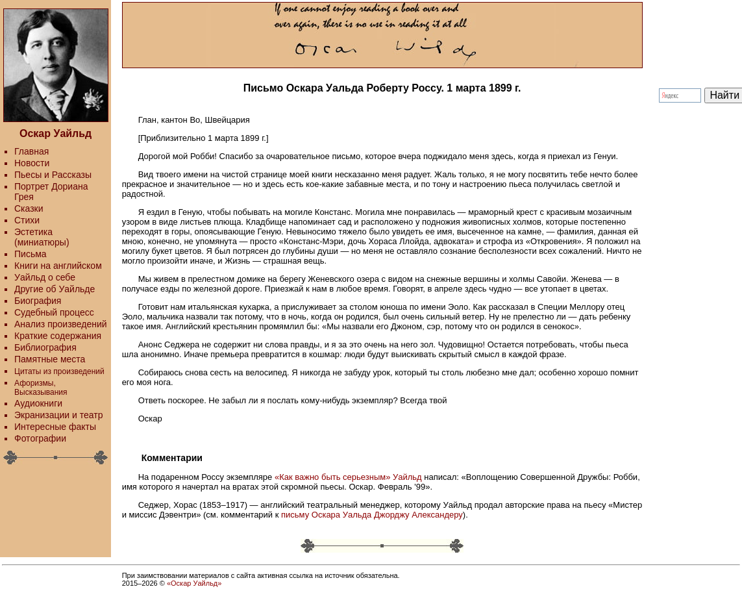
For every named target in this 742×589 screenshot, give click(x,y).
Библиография (45, 347)
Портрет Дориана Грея (51, 191)
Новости (31, 163)
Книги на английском (58, 265)
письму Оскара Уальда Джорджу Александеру (372, 515)
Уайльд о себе (44, 277)
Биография (37, 300)
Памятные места (49, 359)
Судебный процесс (54, 312)
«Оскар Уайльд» (194, 583)
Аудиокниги (38, 403)
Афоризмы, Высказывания (41, 388)
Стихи (27, 220)
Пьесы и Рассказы (53, 174)
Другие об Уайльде (54, 289)
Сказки (28, 208)
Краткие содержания (57, 336)
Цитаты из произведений (59, 371)
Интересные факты (55, 426)
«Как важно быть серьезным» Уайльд (348, 477)
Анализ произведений (60, 324)
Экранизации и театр (58, 415)
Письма (30, 254)
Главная (31, 151)
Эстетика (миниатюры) (41, 237)
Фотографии (40, 438)
